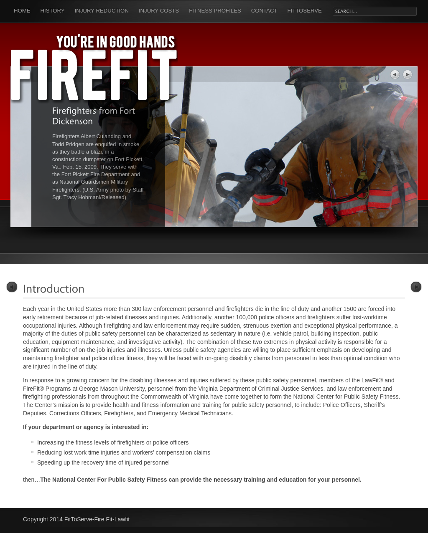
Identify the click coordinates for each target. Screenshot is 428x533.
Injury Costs (159, 11)
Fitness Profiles (215, 11)
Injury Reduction (102, 11)
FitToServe (305, 11)
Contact (264, 11)
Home (22, 11)
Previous (11, 286)
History (53, 11)
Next (416, 286)
